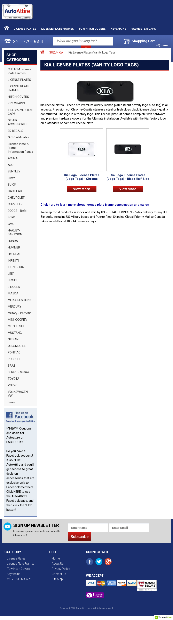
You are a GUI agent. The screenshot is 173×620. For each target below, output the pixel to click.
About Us (58, 563)
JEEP (11, 274)
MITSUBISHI (16, 326)
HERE (17, 491)
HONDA (13, 241)
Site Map (57, 579)
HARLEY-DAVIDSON (15, 232)
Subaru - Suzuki (18, 372)
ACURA (13, 158)
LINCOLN (14, 287)
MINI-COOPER (17, 319)
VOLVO (12, 385)
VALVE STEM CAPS (143, 29)
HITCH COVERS (18, 97)
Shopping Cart (143, 41)
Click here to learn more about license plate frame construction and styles (94, 204)
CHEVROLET (16, 197)
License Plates (25, 29)
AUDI (11, 165)
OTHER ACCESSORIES (17, 122)
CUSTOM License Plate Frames (19, 71)
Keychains (118, 29)
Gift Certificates (18, 137)
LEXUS (12, 280)
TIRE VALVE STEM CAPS (20, 112)
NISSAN (13, 339)
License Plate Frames (57, 29)
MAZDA (13, 293)
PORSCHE (14, 359)
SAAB (12, 365)
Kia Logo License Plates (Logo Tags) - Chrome (81, 177)
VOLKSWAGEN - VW (19, 394)
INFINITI (13, 260)
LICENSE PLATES (19, 80)
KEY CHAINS (16, 103)
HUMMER (14, 247)
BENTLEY (14, 171)
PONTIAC (14, 352)
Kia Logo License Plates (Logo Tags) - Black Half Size (128, 177)
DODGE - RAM (17, 211)
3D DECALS (15, 131)
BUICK (12, 184)
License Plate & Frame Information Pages (20, 148)
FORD (11, 217)
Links (11, 402)
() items (162, 45)
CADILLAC (15, 191)
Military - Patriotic (19, 313)
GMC (11, 224)
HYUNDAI (14, 254)
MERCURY (14, 306)
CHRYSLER (15, 204)
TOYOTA (13, 379)
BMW (11, 178)
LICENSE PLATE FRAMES (18, 88)
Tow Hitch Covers (92, 29)
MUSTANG (15, 333)
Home (56, 558)
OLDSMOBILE (17, 346)
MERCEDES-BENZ (20, 300)
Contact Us (59, 574)
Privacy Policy (61, 568)
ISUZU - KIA (16, 267)
